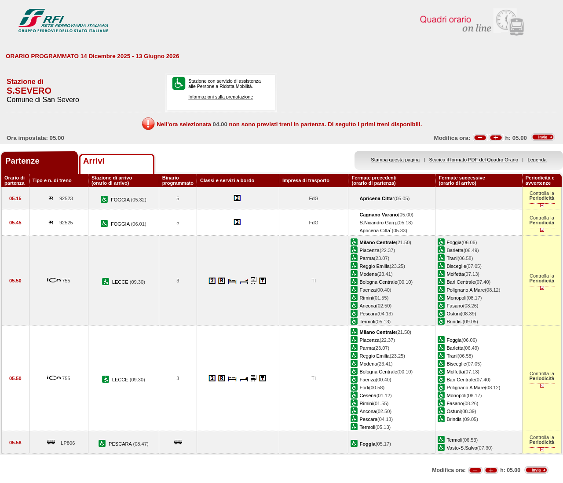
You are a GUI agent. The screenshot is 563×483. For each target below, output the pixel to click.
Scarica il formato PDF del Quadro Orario (474, 159)
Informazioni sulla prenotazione (220, 96)
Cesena (367, 395)
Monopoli (456, 297)
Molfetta (455, 274)
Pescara (368, 313)
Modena (368, 274)
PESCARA (121, 443)
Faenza (367, 290)
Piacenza (369, 250)
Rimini (366, 297)
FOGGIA (121, 199)
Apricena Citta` (375, 230)
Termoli (367, 321)
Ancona (367, 305)
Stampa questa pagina (395, 159)
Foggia (453, 242)
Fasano (454, 305)
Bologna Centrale (378, 282)
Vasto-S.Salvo (461, 447)
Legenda (537, 159)
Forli (364, 387)
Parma (366, 258)
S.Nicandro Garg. (378, 222)
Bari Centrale (460, 282)
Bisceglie (456, 266)
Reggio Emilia (374, 266)
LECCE (121, 282)
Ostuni (453, 313)
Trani (451, 258)
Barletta (454, 250)
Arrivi (94, 160)
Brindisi (454, 321)
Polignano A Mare (465, 290)
